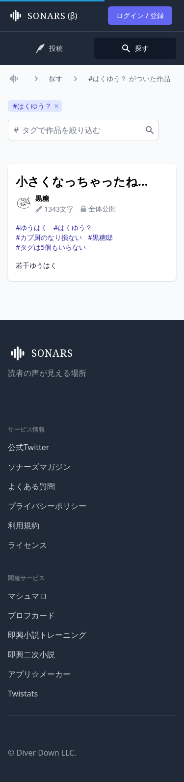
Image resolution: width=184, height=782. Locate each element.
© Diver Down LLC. (42, 752)
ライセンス (27, 545)
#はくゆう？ (72, 227)
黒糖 (42, 198)
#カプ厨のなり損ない (49, 237)
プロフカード (31, 615)
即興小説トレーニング (47, 635)
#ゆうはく (32, 227)
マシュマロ (27, 595)
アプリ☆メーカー (39, 674)
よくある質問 (31, 486)
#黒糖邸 (100, 237)
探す (56, 78)
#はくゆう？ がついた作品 (129, 78)
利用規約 (23, 525)
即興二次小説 (31, 654)
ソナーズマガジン (39, 466)
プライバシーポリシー (47, 505)
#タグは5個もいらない (51, 247)
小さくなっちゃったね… (82, 181)
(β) (42, 15)
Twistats (23, 693)
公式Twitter (28, 447)
